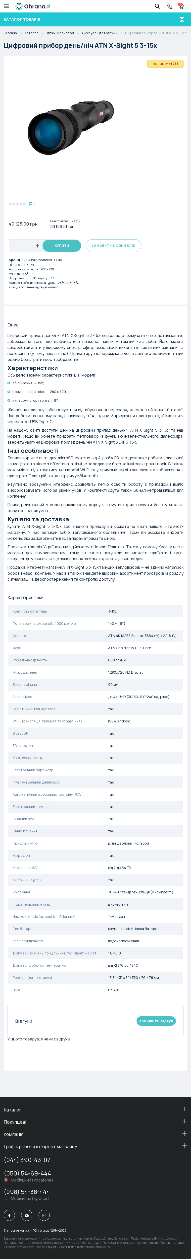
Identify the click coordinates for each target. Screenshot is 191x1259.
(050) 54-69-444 (27, 1173)
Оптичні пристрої (64, 33)
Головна (14, 33)
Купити (62, 245)
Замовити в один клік (113, 245)
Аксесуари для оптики (103, 33)
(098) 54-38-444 (27, 1191)
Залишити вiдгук (156, 1021)
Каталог (35, 33)
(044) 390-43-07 (27, 1160)
